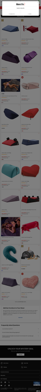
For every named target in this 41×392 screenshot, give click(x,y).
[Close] (38, 2)
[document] (20, 8)
